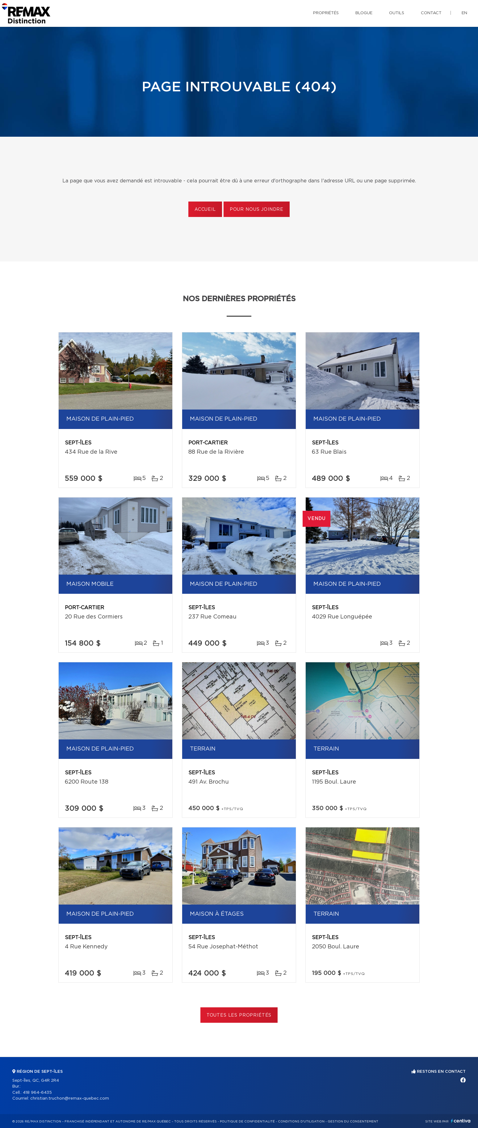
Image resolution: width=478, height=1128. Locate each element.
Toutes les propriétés (239, 1015)
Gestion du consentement (353, 1121)
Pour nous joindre (256, 209)
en (464, 13)
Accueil (205, 209)
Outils (396, 13)
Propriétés (326, 13)
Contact (431, 13)
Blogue (363, 13)
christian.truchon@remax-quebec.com (69, 1099)
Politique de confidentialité (247, 1121)
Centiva (461, 1121)
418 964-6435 (37, 1093)
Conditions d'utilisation (301, 1121)
